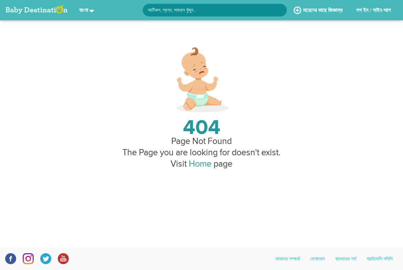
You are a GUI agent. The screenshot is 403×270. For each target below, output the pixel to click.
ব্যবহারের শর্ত (345, 258)
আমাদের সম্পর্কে (287, 258)
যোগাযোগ (317, 258)
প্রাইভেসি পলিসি (380, 258)
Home (200, 163)
